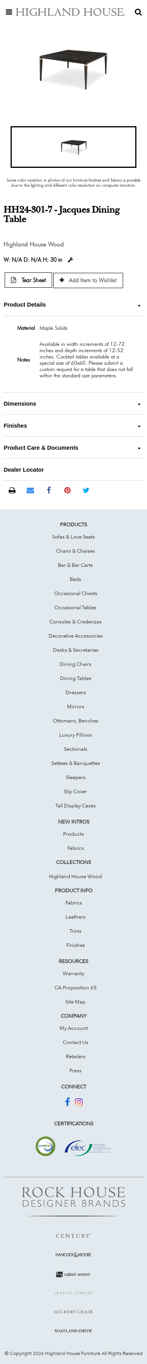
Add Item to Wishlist (88, 280)
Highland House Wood (75, 876)
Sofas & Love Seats (73, 536)
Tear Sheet (28, 280)
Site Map (75, 1001)
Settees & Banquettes (75, 763)
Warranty (73, 973)
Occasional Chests (75, 593)
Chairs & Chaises (75, 551)
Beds (75, 579)
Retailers (75, 1056)
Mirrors (75, 706)
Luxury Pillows (75, 735)
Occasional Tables (75, 607)
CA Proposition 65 (75, 987)
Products (73, 834)
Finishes (75, 945)
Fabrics (75, 848)
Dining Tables (75, 678)
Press (75, 1070)
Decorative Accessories (76, 635)
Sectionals (75, 749)
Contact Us (75, 1042)
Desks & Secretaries (75, 650)
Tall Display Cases (75, 805)
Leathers (75, 917)
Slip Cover (75, 791)
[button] (73, 147)
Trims (75, 931)
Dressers (75, 692)
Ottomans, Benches (75, 720)
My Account (74, 1028)
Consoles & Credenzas (75, 621)
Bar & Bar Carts (75, 565)
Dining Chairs (75, 664)
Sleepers (75, 777)
